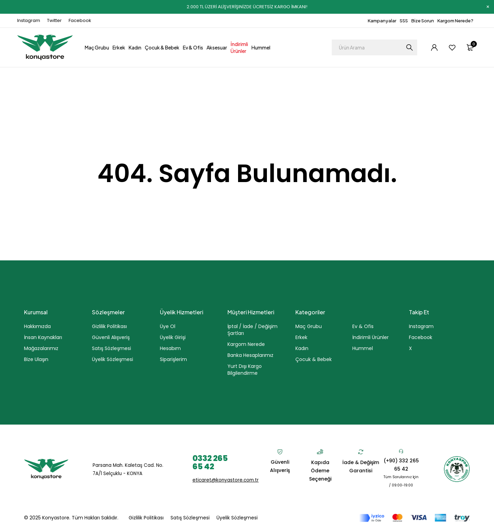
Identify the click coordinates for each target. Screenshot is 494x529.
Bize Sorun (422, 20)
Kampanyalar (382, 20)
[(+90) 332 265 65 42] (401, 451)
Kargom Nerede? (455, 20)
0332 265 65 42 (211, 462)
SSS (404, 20)
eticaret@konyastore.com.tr (226, 479)
